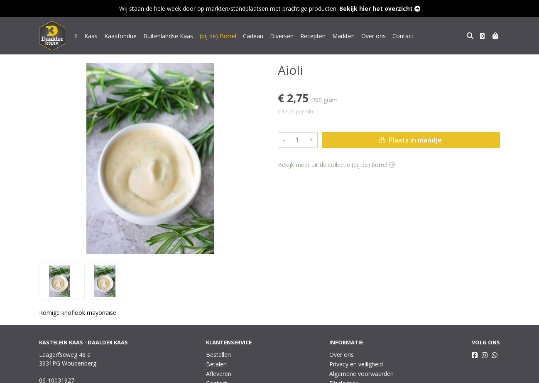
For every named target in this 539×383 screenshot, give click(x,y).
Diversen (282, 36)
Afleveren (218, 374)
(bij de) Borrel (218, 36)
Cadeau (253, 36)
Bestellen (218, 354)
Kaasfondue (120, 36)
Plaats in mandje (411, 140)
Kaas (91, 36)
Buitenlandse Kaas (168, 36)
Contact (403, 36)
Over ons (373, 36)
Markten (343, 36)
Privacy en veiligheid (356, 364)
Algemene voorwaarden (361, 374)
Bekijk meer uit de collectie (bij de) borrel (336, 165)
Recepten (313, 36)
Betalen (216, 364)
